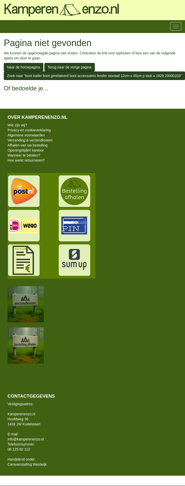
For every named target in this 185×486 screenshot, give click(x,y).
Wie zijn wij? (17, 125)
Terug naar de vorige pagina (69, 67)
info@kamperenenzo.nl (26, 439)
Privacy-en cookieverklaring (29, 130)
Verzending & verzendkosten (30, 140)
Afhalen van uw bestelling (28, 145)
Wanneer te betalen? (24, 155)
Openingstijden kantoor (26, 150)
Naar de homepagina (23, 67)
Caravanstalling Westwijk (27, 464)
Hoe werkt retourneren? (26, 160)
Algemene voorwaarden (26, 135)
